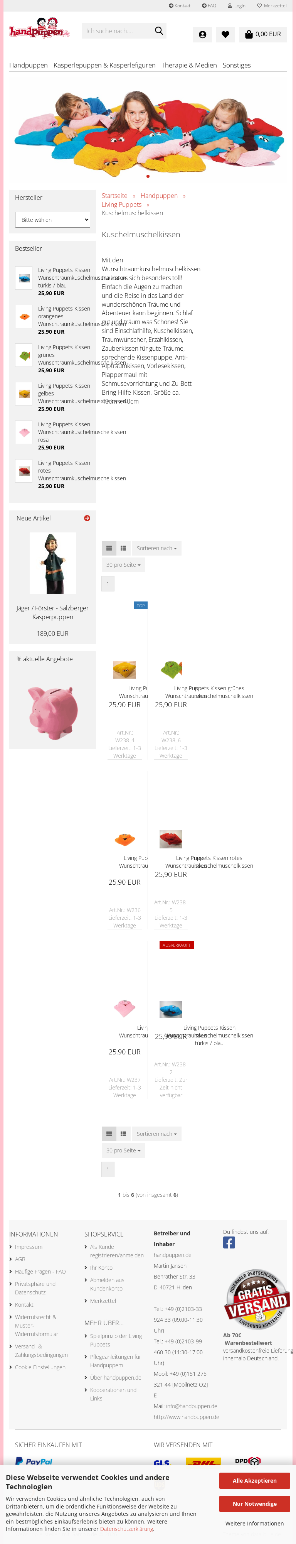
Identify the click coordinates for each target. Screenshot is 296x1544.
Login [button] (237, 5)
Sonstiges (237, 65)
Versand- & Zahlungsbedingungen (41, 1350)
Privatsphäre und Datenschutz (35, 1288)
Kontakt (179, 5)
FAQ (209, 5)
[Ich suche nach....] (159, 31)
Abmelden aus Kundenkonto (107, 1284)
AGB (20, 1259)
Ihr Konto (101, 1267)
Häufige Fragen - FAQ (40, 1271)
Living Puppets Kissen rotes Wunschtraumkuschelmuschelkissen (209, 861)
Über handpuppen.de (115, 1377)
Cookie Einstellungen (40, 1367)
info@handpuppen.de (191, 1406)
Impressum (28, 1246)
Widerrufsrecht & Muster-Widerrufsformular (36, 1325)
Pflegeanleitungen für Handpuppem (115, 1361)
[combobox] (157, 548)
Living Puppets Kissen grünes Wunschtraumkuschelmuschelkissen (209, 691)
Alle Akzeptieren (255, 1480)
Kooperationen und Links (113, 1394)
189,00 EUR (53, 633)
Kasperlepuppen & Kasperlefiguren (105, 65)
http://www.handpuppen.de (186, 1417)
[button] (109, 548)
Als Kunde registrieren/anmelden (116, 1251)
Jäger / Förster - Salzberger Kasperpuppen (53, 612)
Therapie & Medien (189, 65)
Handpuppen (28, 65)
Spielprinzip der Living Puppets (116, 1340)
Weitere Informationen (254, 1523)
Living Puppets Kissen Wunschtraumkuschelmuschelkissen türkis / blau (209, 1035)
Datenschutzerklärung (126, 1528)
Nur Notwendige (255, 1503)
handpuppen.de (173, 1255)
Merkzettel (272, 5)
